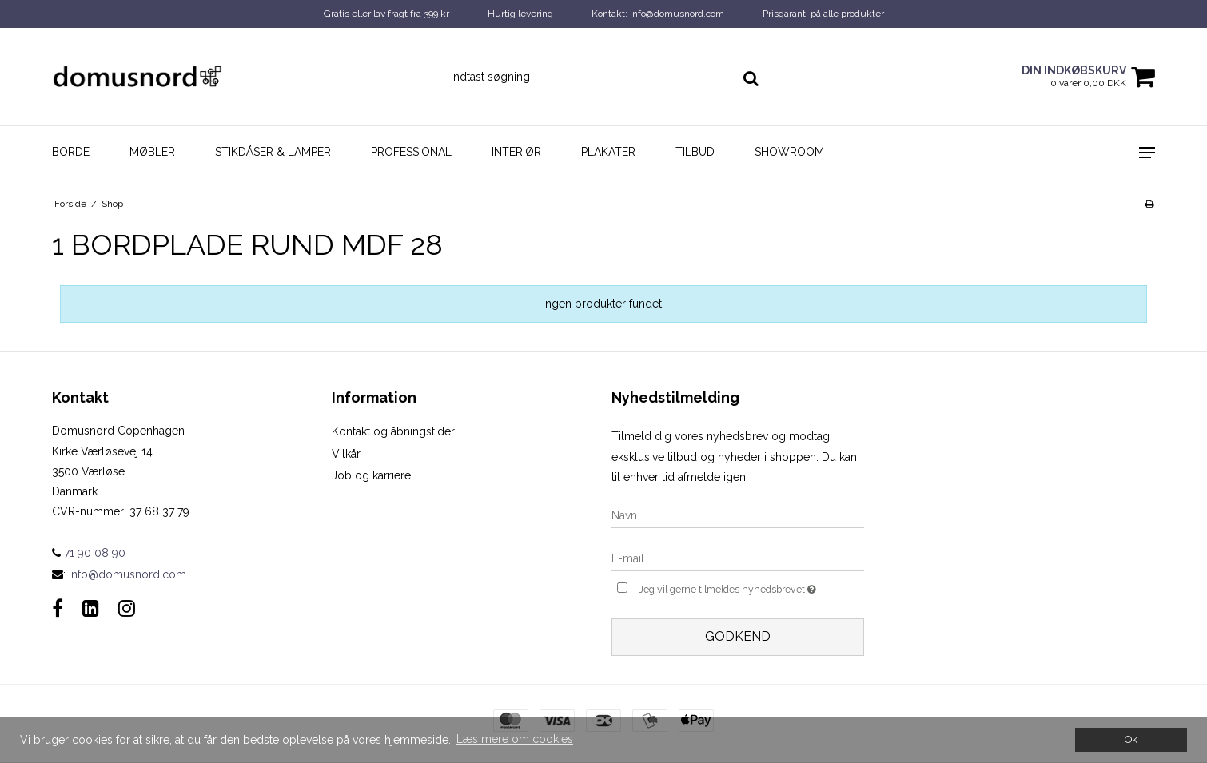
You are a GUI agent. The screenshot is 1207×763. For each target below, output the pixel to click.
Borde (71, 151)
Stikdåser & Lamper (273, 151)
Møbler (152, 151)
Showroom (789, 151)
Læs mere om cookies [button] (514, 739)
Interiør (516, 151)
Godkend (738, 636)
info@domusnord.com (127, 574)
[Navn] (737, 515)
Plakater (608, 151)
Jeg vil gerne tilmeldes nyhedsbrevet (751, 587)
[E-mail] (737, 558)
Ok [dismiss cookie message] (1131, 739)
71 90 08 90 (88, 552)
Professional (411, 151)
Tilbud (695, 151)
